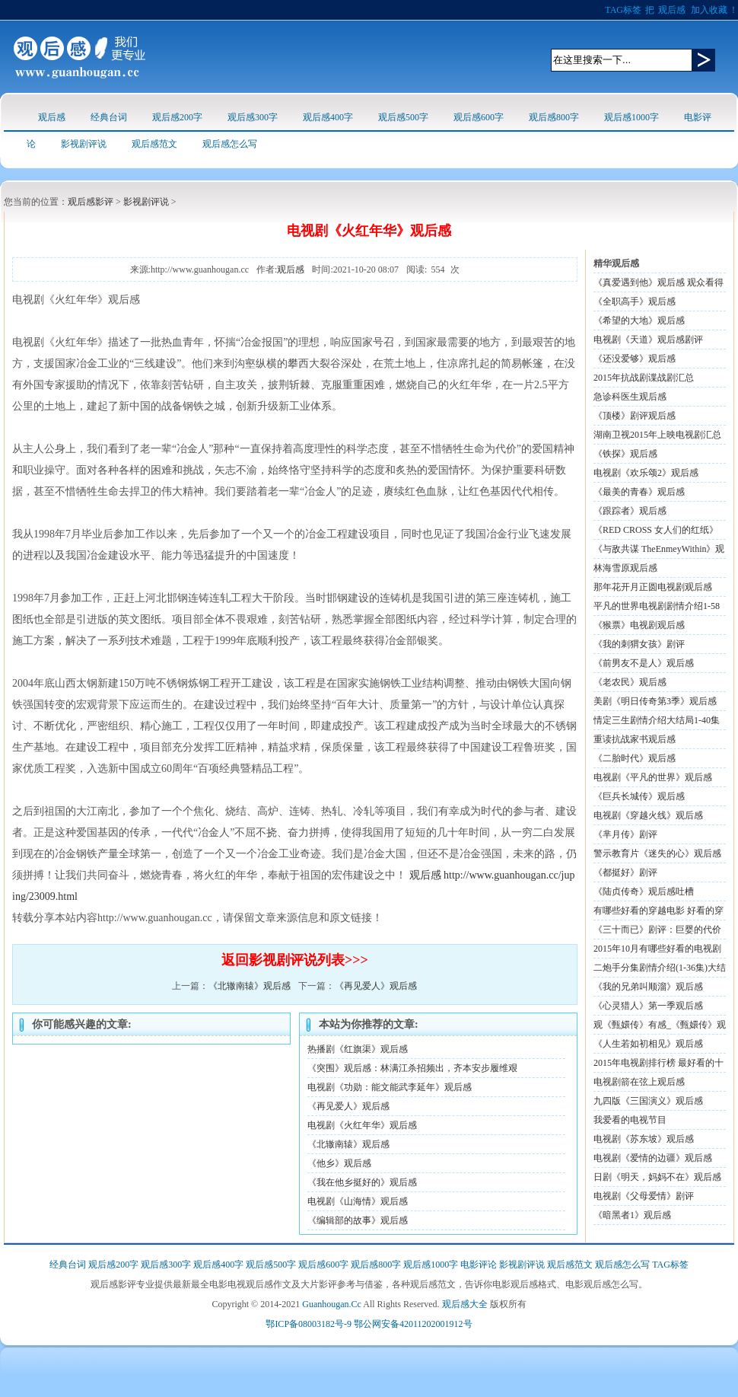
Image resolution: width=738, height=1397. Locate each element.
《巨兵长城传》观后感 (639, 796)
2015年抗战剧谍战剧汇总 (643, 377)
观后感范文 (154, 144)
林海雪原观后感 (625, 568)
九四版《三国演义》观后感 (648, 1101)
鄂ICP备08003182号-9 (309, 1324)
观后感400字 (328, 117)
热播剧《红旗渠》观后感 (357, 1049)
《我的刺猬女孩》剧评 (639, 644)
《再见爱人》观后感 (376, 986)
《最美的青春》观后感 (639, 491)
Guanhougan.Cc (331, 1304)
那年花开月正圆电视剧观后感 (652, 587)
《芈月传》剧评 (625, 834)
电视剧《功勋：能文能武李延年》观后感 (389, 1087)
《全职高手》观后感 (634, 301)
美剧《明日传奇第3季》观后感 (655, 701)
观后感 (672, 10)
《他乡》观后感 (339, 1163)
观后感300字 (252, 117)
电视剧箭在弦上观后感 (639, 1081)
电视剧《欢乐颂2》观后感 (645, 472)
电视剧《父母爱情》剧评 (643, 1196)
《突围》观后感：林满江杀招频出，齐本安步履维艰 (412, 1068)
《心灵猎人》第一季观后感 (648, 1005)
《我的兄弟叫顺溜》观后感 (648, 986)
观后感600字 (478, 117)
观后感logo (79, 56)
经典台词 (109, 117)
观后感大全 (465, 1304)
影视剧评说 (84, 144)
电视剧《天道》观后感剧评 (648, 339)
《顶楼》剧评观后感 (634, 415)
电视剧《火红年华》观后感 (362, 1125)
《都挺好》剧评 (625, 872)
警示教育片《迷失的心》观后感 (657, 853)
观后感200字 (177, 117)
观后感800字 (554, 117)
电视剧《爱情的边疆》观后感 (652, 1158)
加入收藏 (709, 10)
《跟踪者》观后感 (629, 511)
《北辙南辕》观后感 (249, 986)
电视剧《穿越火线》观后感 (648, 815)
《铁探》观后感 (625, 453)
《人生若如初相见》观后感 (648, 1043)
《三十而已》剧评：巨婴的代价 (657, 929)
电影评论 (478, 1264)
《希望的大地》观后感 (639, 320)
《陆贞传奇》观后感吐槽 (643, 891)
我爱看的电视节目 (629, 1120)
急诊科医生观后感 (629, 396)
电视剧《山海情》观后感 (357, 1201)
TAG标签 (623, 10)
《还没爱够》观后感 (634, 358)
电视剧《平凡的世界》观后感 (652, 777)
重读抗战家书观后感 (634, 739)
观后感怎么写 (229, 144)
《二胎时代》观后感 (634, 758)
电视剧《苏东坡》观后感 (643, 1139)
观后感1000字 (631, 117)
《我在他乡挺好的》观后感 (362, 1182)
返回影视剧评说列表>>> (294, 960)
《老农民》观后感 (629, 682)
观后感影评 (90, 201)
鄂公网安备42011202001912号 (413, 1324)
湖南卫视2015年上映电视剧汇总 (657, 434)
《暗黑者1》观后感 (632, 1215)
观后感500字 (403, 117)
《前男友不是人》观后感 (643, 663)
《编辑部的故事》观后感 (357, 1220)
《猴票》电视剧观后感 (639, 625)
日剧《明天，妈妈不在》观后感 (657, 1177)
